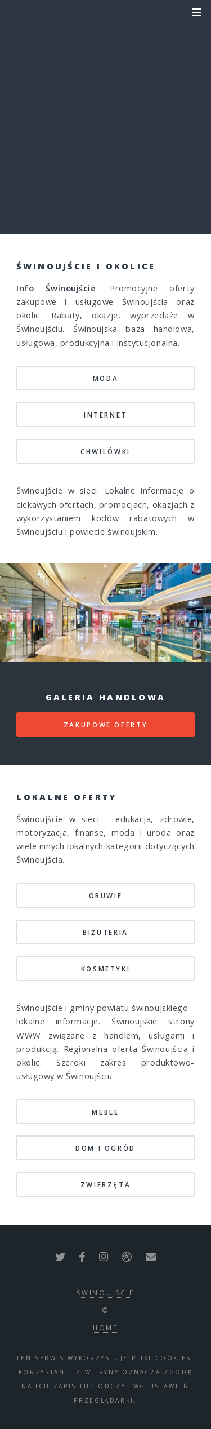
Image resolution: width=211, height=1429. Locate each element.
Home (105, 1327)
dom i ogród (105, 1147)
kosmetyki (106, 968)
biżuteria (105, 932)
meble (105, 1111)
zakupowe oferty (106, 724)
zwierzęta (105, 1184)
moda (106, 378)
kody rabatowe (105, 130)
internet (105, 414)
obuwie (106, 895)
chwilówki (105, 451)
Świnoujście (105, 1292)
